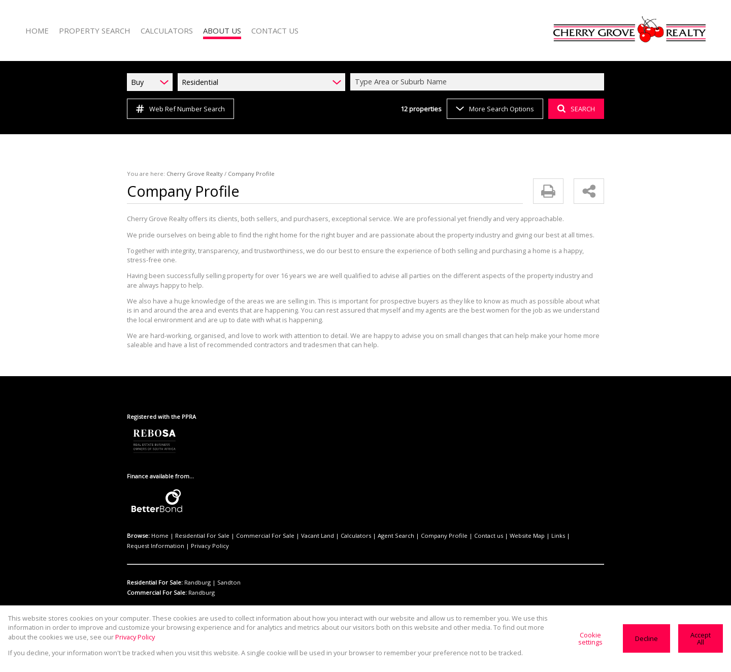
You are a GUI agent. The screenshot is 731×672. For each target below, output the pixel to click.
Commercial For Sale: (156, 584)
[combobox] (479, 82)
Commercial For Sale (253, 527)
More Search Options (494, 108)
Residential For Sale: (155, 573)
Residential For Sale (196, 527)
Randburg (197, 573)
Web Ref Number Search (179, 109)
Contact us (452, 527)
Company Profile (413, 527)
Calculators (334, 527)
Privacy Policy (144, 537)
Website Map (487, 527)
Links (514, 527)
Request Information (552, 527)
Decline (647, 638)
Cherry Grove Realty (188, 174)
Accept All (701, 638)
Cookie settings (593, 638)
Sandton (225, 573)
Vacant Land (300, 527)
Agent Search (370, 527)
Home (158, 527)
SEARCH (575, 108)
